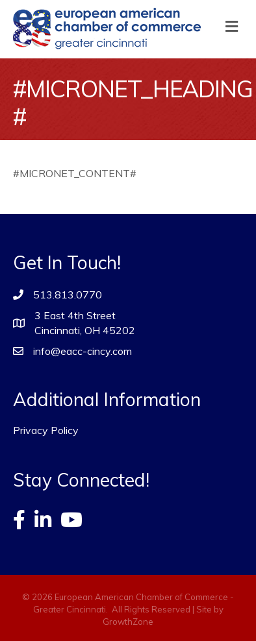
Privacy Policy (46, 430)
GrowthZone (128, 621)
